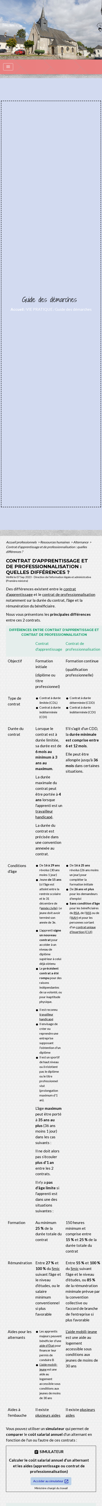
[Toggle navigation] (8, 66)
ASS (88, 913)
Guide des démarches (73, 309)
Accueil (17, 309)
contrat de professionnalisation (68, 594)
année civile (48, 908)
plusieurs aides (47, 1415)
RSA (76, 913)
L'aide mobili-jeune (81, 1331)
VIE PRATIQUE (39, 309)
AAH (74, 917)
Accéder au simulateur (51, 1481)
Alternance (81, 542)
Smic (56, 1268)
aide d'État (46, 1345)
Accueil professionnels (21, 542)
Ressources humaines (55, 542)
